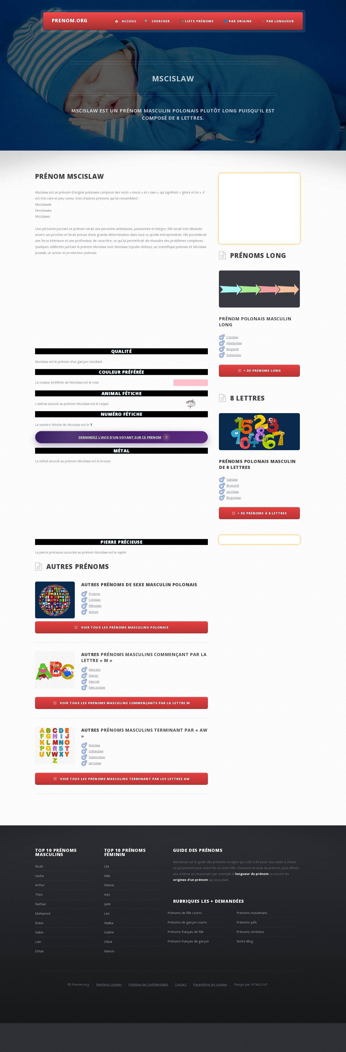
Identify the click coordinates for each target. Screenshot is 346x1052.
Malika (108, 951)
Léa (106, 942)
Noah (39, 895)
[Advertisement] (121, 499)
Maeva (109, 914)
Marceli (94, 710)
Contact (180, 1013)
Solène (109, 961)
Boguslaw (233, 497)
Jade (107, 933)
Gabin (39, 961)
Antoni (93, 640)
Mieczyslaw (97, 716)
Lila (106, 895)
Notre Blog (245, 970)
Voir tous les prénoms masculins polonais (124, 656)
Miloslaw (95, 634)
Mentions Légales (109, 1013)
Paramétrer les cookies (210, 1013)
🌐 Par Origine (238, 21)
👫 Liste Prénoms (197, 21)
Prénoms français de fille (185, 960)
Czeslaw (94, 628)
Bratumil (232, 485)
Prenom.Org (70, 20)
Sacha (39, 904)
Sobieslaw (96, 780)
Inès (107, 923)
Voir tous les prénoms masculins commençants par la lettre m (124, 732)
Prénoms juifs (247, 951)
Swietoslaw (97, 786)
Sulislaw (232, 479)
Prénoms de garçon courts (187, 951)
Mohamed (42, 942)
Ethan (39, 980)
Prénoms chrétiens (250, 960)
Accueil (129, 21)
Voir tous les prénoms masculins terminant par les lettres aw (124, 808)
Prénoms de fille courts (184, 941)
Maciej (93, 704)
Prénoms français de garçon (188, 970)
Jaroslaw (95, 792)
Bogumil (232, 349)
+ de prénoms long (262, 370)
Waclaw (94, 774)
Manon (109, 980)
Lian (38, 970)
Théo (39, 923)
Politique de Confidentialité (148, 1013)
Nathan (40, 933)
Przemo (94, 622)
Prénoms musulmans (252, 941)
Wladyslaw (234, 343)
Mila (107, 904)
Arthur (40, 914)
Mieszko (95, 698)
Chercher (161, 21)
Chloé (108, 970)
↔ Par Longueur (278, 21)
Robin (39, 951)
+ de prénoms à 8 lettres (262, 513)
